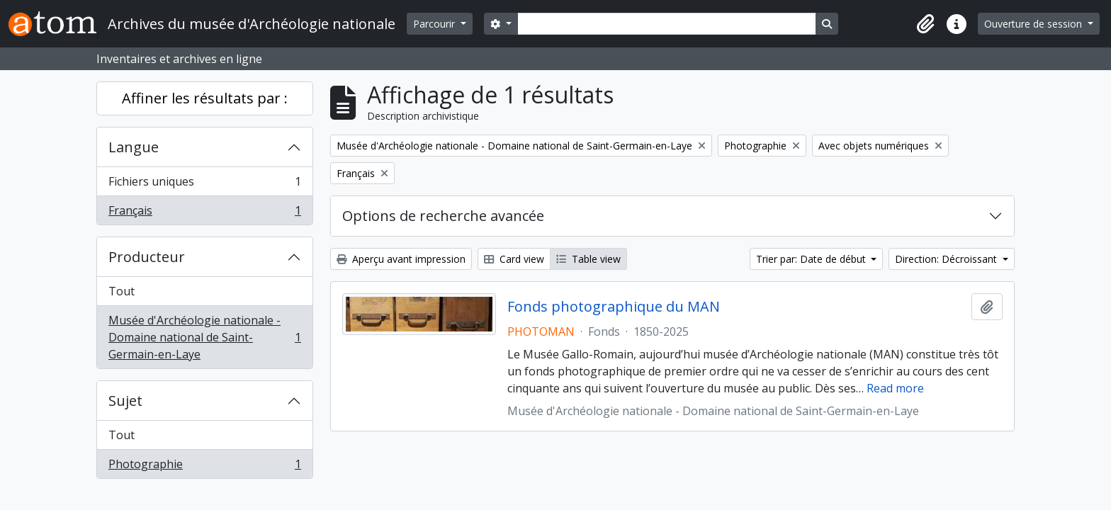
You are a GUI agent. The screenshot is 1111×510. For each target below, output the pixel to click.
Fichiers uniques (204, 184)
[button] (925, 24)
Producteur (146, 256)
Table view (588, 259)
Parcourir (435, 23)
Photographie (204, 466)
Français (204, 213)
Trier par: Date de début (812, 259)
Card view (514, 259)
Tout (121, 291)
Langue (133, 147)
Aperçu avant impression (401, 259)
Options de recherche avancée (443, 215)
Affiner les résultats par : (205, 98)
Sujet (125, 400)
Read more (895, 388)
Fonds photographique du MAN (613, 306)
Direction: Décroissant (947, 259)
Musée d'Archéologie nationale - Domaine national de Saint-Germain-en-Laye (204, 337)
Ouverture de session (1034, 23)
